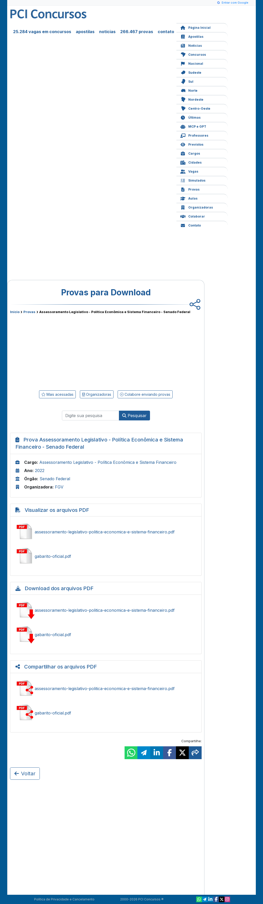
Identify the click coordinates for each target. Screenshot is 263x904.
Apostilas (191, 36)
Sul (186, 81)
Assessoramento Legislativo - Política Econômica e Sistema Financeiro (107, 462)
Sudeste (190, 72)
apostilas (85, 31)
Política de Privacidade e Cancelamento (64, 899)
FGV (59, 486)
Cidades (191, 161)
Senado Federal (55, 478)
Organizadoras (196, 206)
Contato (190, 224)
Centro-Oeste (195, 108)
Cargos (190, 152)
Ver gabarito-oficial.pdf (105, 556)
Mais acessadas (57, 394)
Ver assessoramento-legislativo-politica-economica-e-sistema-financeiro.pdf (105, 532)
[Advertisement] (63, 351)
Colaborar (192, 215)
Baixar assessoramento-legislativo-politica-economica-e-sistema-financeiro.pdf (105, 610)
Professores (194, 135)
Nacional (191, 63)
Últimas (190, 117)
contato (166, 31)
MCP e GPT (193, 126)
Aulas (189, 197)
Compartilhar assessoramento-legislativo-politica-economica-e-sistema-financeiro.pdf (105, 688)
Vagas (189, 170)
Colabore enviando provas (145, 394)
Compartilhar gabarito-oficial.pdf (105, 713)
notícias (107, 31)
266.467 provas (136, 31)
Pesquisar (134, 415)
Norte (189, 90)
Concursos (193, 54)
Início (15, 312)
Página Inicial (195, 27)
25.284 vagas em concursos (42, 31)
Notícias (191, 45)
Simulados (192, 179)
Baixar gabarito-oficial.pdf (105, 634)
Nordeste (191, 99)
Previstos (191, 144)
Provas (190, 188)
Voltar (24, 773)
